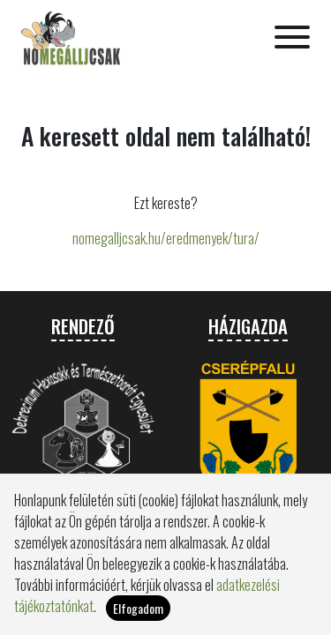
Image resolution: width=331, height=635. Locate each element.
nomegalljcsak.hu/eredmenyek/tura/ (166, 238)
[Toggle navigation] (292, 39)
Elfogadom (138, 615)
